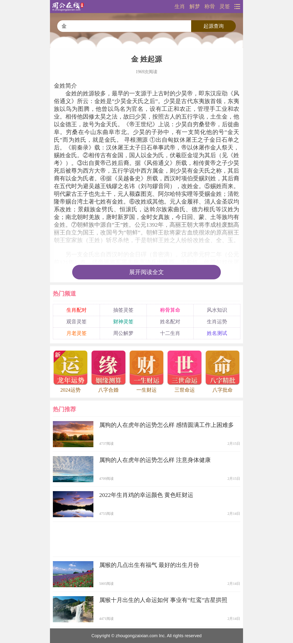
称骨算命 (170, 310)
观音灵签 (76, 322)
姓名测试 (217, 333)
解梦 (194, 6)
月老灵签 (76, 333)
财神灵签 (123, 322)
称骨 (209, 6)
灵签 (224, 6)
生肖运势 (217, 322)
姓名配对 (170, 322)
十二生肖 (170, 333)
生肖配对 (76, 310)
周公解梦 (123, 333)
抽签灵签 (123, 310)
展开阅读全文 (146, 272)
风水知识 (217, 310)
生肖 (179, 6)
